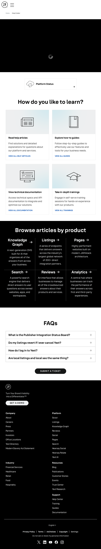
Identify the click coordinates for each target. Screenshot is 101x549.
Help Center (57, 499)
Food (8, 480)
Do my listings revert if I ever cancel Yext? (34, 342)
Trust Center (58, 485)
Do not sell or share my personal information (50, 536)
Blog (54, 467)
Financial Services (14, 467)
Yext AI (55, 457)
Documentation (59, 512)
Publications (58, 471)
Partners (10, 431)
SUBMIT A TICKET (50, 371)
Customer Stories (60, 476)
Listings (55, 422)
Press (8, 426)
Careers (9, 422)
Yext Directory (12, 444)
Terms (40, 532)
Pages (55, 439)
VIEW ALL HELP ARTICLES (19, 156)
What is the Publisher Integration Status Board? (39, 335)
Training (56, 503)
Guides (55, 508)
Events (55, 480)
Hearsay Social (59, 448)
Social (55, 435)
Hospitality (11, 485)
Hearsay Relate (59, 453)
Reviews (56, 431)
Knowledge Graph (60, 426)
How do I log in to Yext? (22, 350)
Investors (10, 435)
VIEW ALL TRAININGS (64, 210)
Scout (55, 417)
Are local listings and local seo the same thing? (38, 358)
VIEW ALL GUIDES (62, 156)
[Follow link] (50, 84)
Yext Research (58, 489)
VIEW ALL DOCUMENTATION (20, 210)
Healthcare (11, 471)
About (8, 417)
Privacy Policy (29, 532)
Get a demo (17, 403)
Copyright (63, 532)
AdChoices (51, 532)
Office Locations (13, 439)
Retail (8, 476)
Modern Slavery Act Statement (20, 448)
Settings (74, 532)
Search (55, 444)
